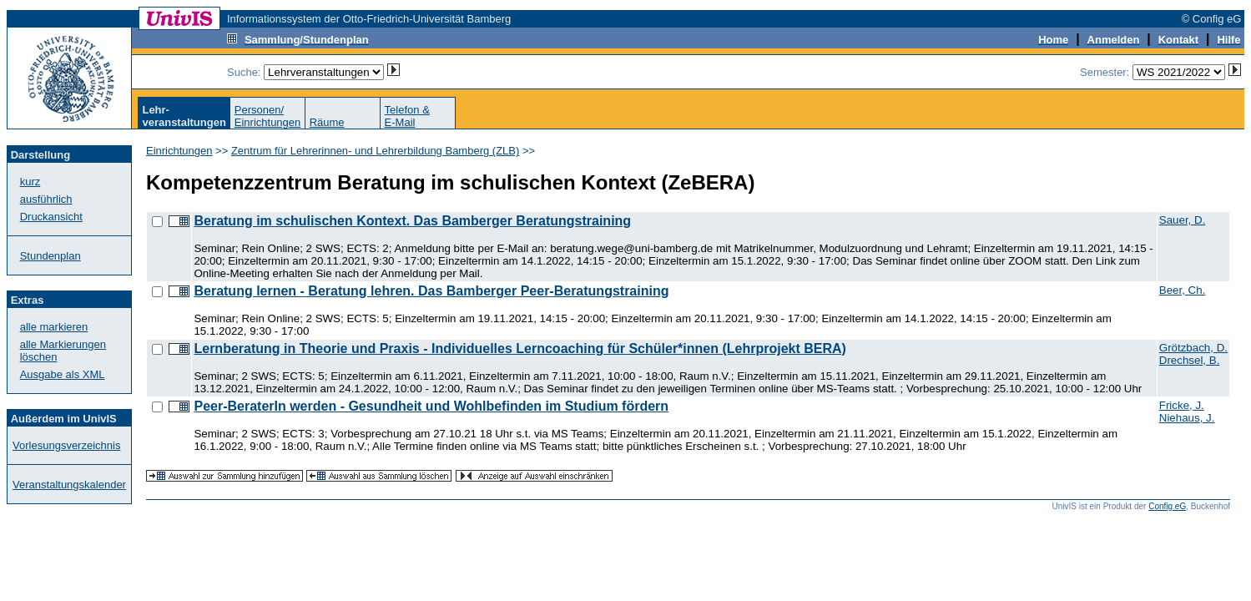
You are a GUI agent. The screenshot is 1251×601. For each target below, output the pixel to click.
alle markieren (54, 327)
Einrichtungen (179, 150)
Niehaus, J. (1187, 418)
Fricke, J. (1181, 405)
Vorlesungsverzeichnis (66, 445)
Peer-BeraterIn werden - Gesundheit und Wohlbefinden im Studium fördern (431, 406)
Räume (327, 122)
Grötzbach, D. (1193, 347)
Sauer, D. (1182, 220)
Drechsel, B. (1189, 360)
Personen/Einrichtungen (268, 116)
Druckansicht (51, 216)
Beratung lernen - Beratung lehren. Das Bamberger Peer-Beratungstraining (431, 291)
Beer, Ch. (1182, 290)
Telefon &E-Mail (407, 116)
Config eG (1167, 506)
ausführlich (46, 199)
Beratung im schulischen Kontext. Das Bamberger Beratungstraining (412, 221)
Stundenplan (50, 256)
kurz (30, 181)
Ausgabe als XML (62, 374)
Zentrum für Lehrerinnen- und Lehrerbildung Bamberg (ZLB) (375, 150)
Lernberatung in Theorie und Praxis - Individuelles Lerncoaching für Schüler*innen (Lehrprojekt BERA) (519, 348)
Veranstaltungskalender (69, 484)
